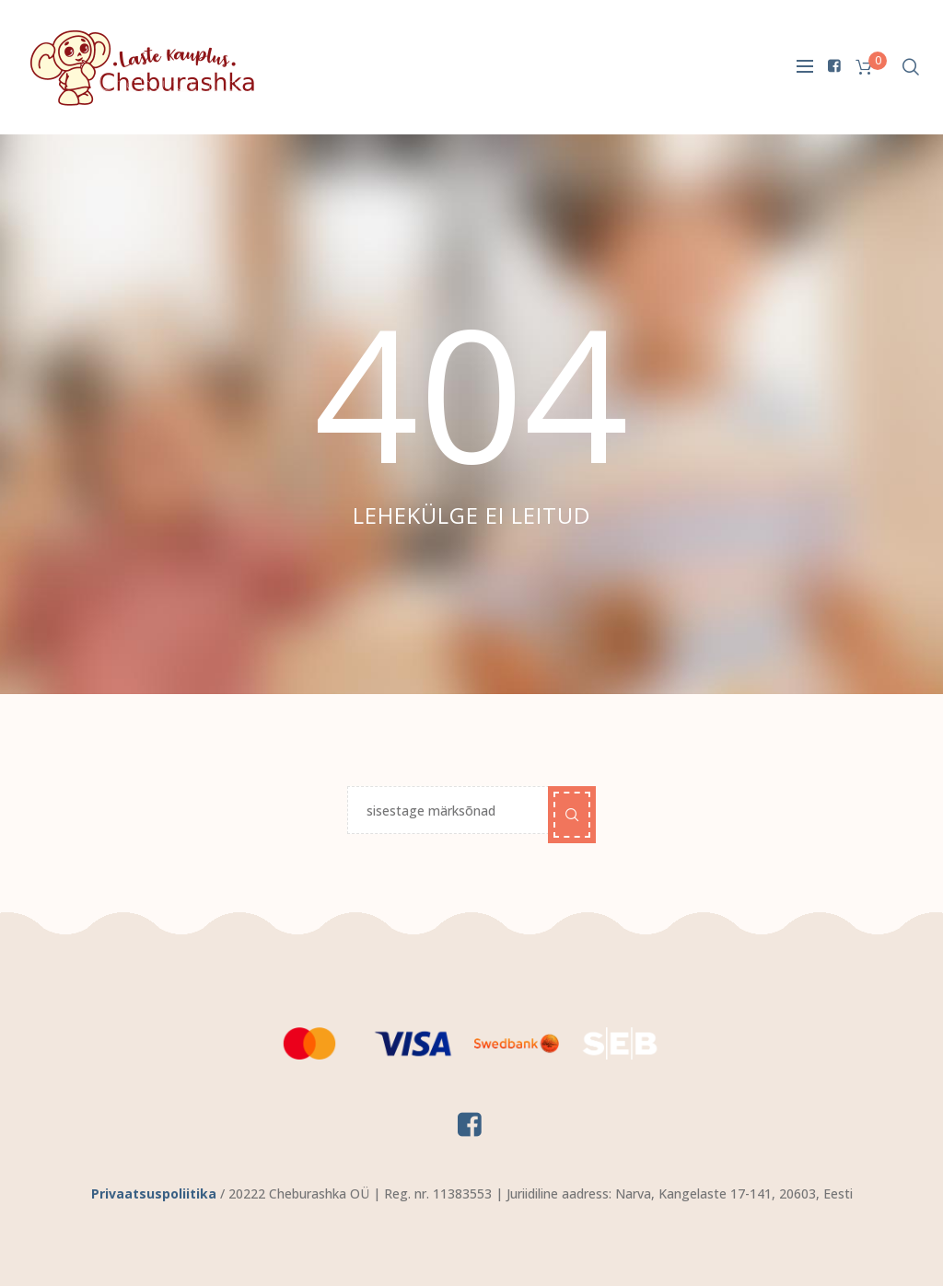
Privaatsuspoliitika (153, 1193)
